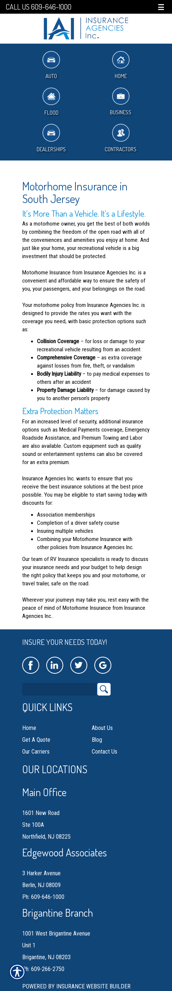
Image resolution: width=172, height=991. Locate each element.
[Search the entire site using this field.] (59, 689)
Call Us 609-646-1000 (38, 6)
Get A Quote (36, 739)
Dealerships (51, 138)
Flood (51, 102)
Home (120, 65)
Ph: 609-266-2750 (43, 969)
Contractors (120, 138)
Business (120, 102)
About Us (102, 727)
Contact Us (104, 751)
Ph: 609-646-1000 (43, 896)
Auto (51, 65)
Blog (97, 739)
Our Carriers (36, 751)
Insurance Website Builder (93, 986)
